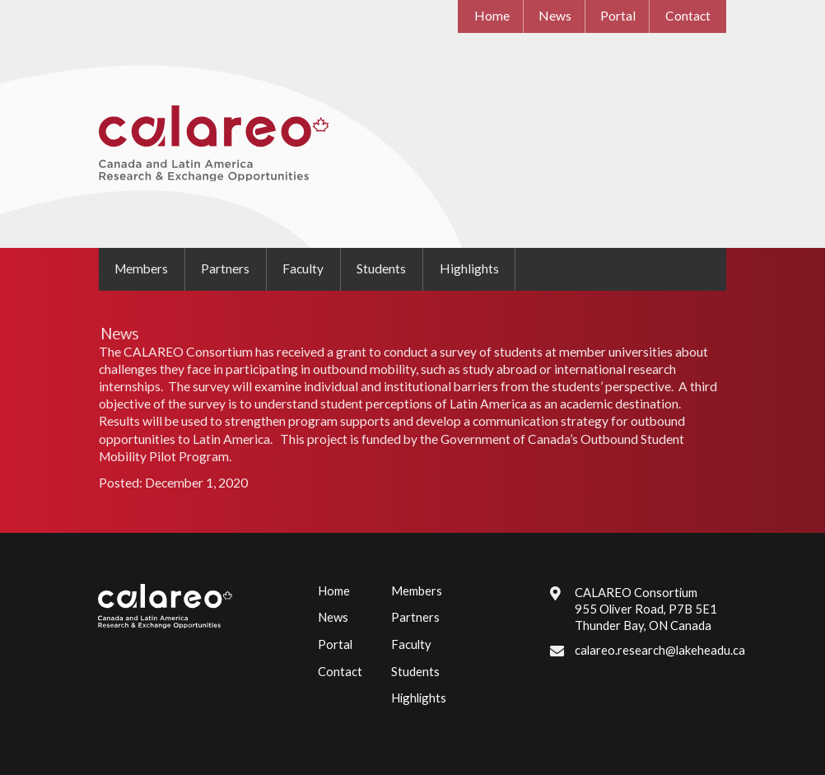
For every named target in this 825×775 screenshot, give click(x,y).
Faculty (303, 268)
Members (141, 268)
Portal (618, 15)
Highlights (469, 268)
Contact (688, 15)
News (554, 15)
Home (492, 15)
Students (381, 268)
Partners (225, 268)
